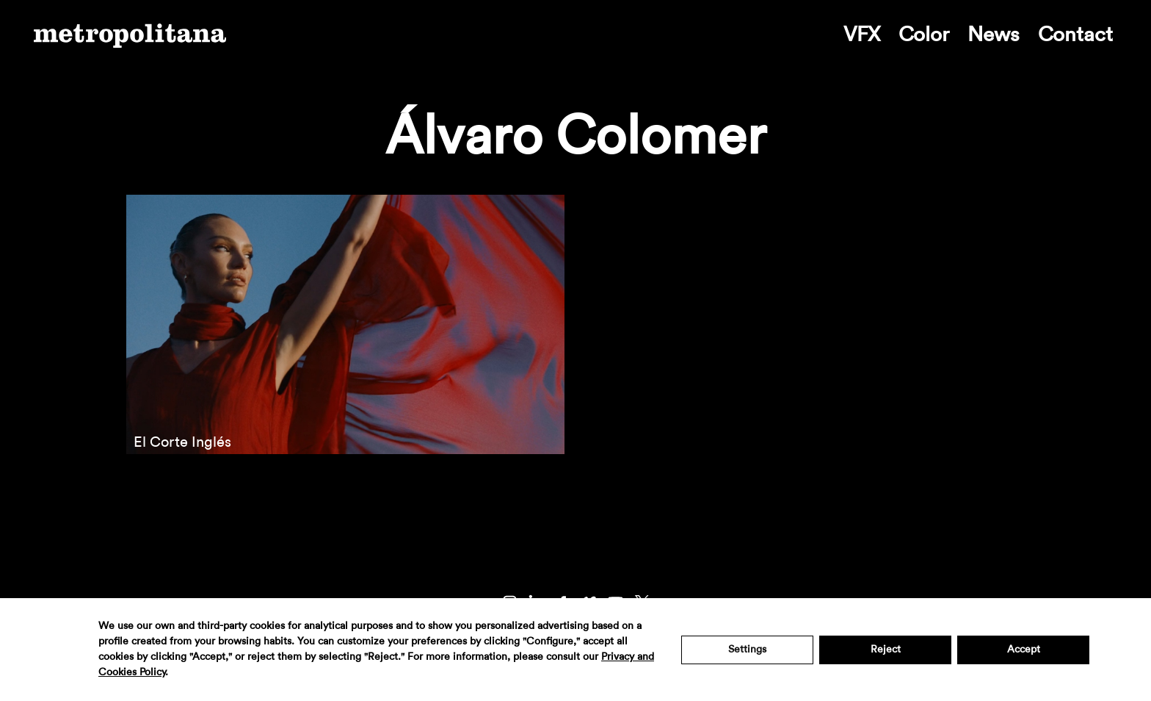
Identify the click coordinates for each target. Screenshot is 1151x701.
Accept (1023, 649)
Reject (886, 649)
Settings (747, 649)
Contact (1075, 34)
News (993, 34)
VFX (861, 34)
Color (923, 34)
